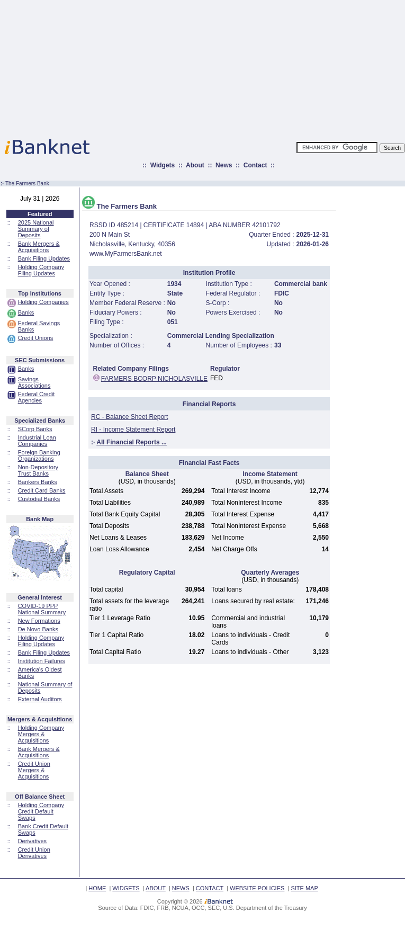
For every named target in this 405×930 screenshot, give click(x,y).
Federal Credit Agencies (36, 397)
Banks (26, 312)
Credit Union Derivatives (34, 852)
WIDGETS (125, 888)
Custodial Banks (39, 499)
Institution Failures (41, 661)
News (223, 165)
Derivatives (32, 841)
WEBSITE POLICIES (257, 888)
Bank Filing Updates (44, 258)
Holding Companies (43, 302)
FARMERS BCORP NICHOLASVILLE (154, 378)
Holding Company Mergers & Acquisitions (41, 734)
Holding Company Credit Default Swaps (41, 811)
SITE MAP (304, 888)
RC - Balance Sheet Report (129, 417)
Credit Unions (35, 338)
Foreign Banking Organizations (39, 455)
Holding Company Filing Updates (41, 270)
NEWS (181, 888)
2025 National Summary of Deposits (36, 228)
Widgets (162, 165)
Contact (255, 165)
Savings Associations (34, 382)
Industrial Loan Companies (37, 440)
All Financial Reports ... (131, 442)
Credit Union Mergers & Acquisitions (34, 770)
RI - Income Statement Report (133, 429)
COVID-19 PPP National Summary (42, 609)
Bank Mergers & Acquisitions (39, 246)
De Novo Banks (38, 629)
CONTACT (209, 888)
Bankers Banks (37, 482)
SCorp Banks (35, 429)
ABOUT (156, 888)
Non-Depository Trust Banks (38, 470)
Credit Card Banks (42, 490)
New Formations (39, 621)
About (195, 165)
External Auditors (40, 699)
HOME (97, 888)
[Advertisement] (249, 66)
